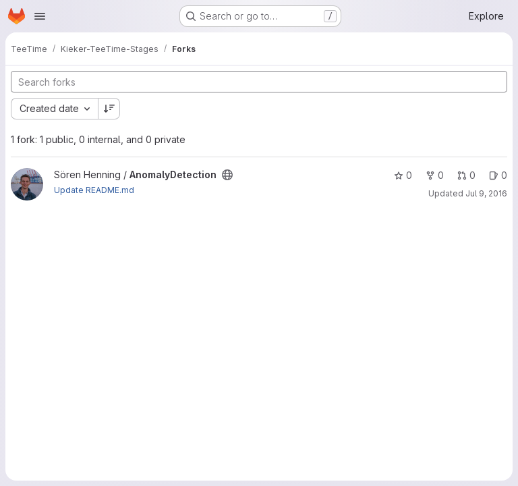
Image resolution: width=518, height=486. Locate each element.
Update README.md (94, 190)
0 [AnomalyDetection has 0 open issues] (498, 175)
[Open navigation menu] (40, 16)
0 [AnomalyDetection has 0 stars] (403, 175)
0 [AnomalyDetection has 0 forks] (435, 175)
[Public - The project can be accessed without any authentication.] (227, 174)
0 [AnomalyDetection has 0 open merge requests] (466, 175)
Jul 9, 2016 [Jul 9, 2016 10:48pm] (486, 193)
